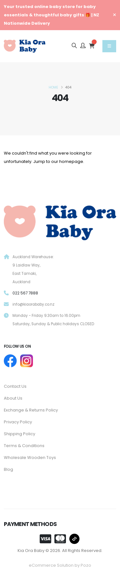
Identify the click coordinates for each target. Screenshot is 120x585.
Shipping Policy (19, 434)
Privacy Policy (18, 422)
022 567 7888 (25, 293)
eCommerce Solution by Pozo (60, 565)
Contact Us (15, 386)
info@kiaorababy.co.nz (33, 304)
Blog (8, 469)
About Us (13, 398)
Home (53, 87)
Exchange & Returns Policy (31, 410)
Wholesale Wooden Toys (30, 457)
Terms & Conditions (24, 446)
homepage (71, 161)
